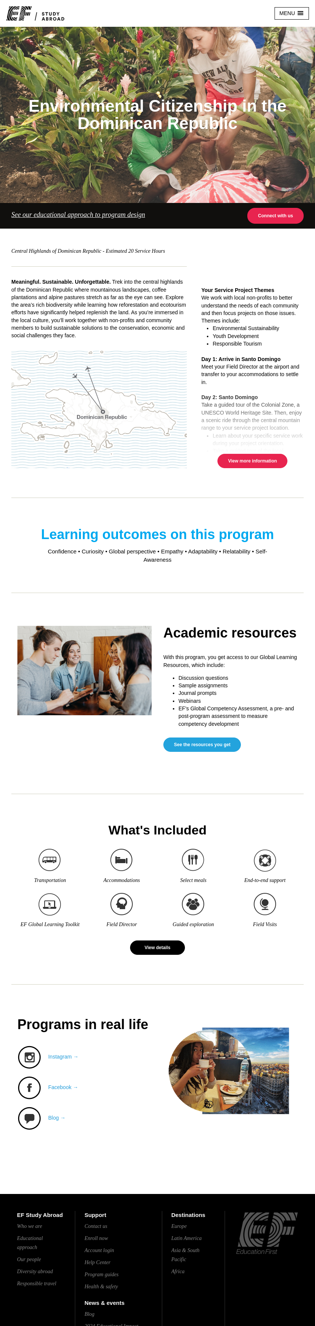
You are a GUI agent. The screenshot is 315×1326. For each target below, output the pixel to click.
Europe (179, 1226)
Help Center (97, 1262)
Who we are (29, 1226)
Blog (89, 1314)
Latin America (186, 1238)
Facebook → (63, 1087)
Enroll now (96, 1238)
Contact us (95, 1226)
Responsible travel (36, 1283)
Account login (99, 1250)
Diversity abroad (35, 1271)
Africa (178, 1271)
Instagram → (63, 1057)
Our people (29, 1259)
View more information (252, 461)
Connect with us (275, 215)
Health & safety (101, 1286)
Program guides (101, 1274)
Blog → (56, 1118)
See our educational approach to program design (78, 214)
